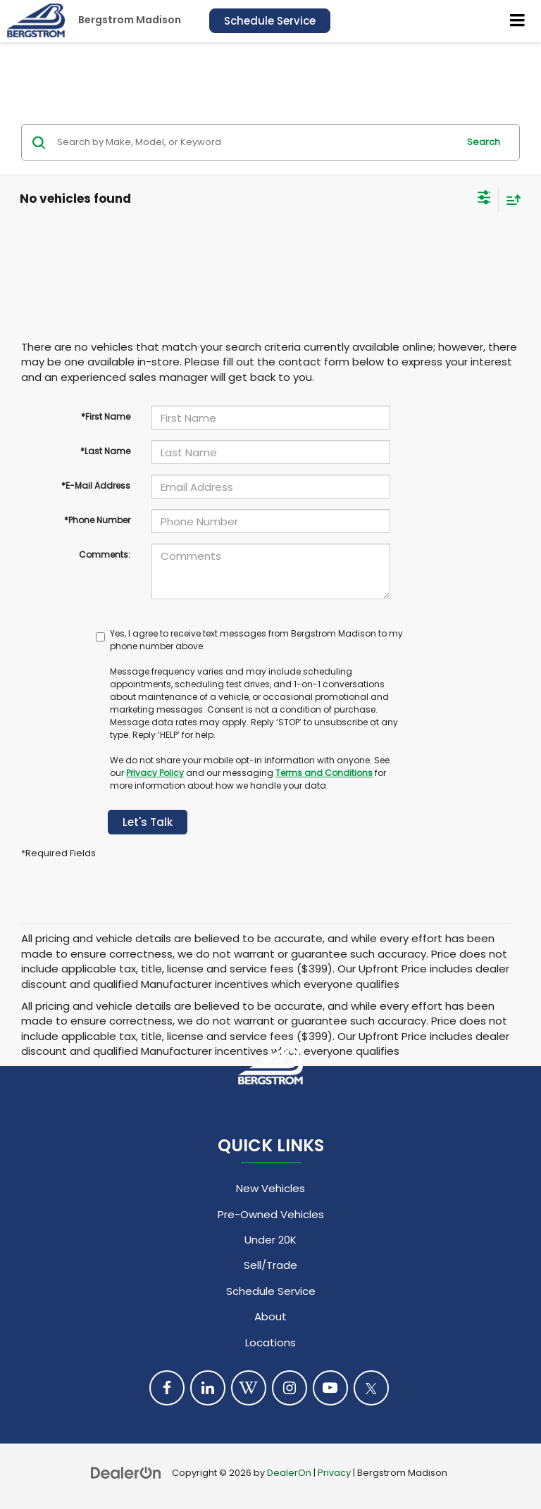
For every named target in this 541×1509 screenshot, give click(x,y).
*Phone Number (97, 520)
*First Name (105, 416)
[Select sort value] (510, 199)
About (270, 1316)
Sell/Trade (270, 1265)
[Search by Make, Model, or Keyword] (255, 142)
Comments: (104, 555)
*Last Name (105, 451)
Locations (270, 1342)
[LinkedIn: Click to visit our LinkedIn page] (207, 1387)
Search (483, 142)
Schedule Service (270, 20)
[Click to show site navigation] (518, 21)
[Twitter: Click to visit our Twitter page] (371, 1387)
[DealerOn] (126, 1472)
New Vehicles (270, 1188)
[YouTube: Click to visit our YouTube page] (330, 1387)
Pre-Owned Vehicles (271, 1214)
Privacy (334, 1473)
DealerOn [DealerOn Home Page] (289, 1473)
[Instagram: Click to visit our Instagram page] (289, 1387)
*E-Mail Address (95, 485)
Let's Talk (148, 822)
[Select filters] (484, 199)
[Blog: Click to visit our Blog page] (248, 1387)
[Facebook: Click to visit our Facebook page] (167, 1387)
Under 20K (270, 1239)
